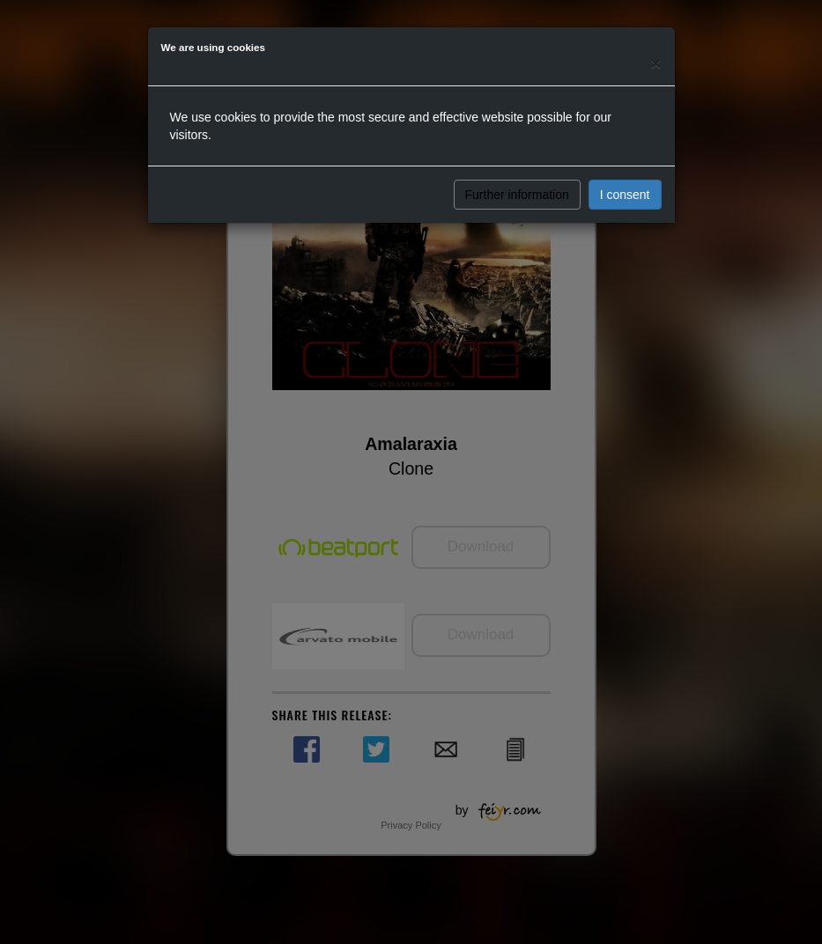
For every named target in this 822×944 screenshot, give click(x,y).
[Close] (655, 63)
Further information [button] (517, 195)
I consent (625, 195)
